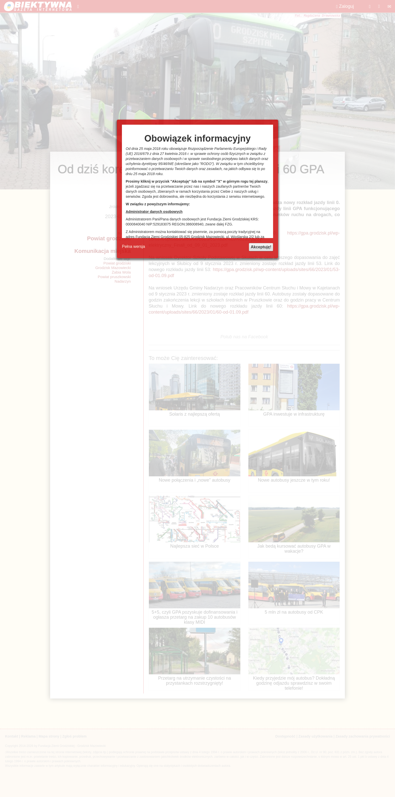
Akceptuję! (261, 247)
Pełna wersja (133, 246)
